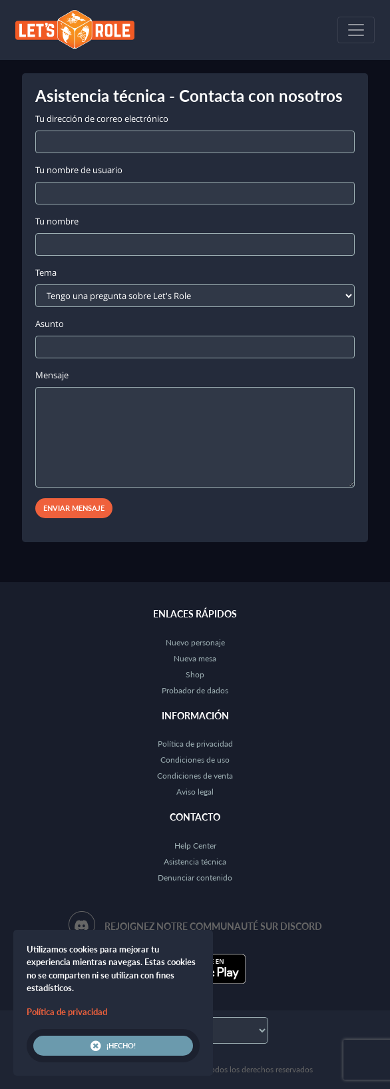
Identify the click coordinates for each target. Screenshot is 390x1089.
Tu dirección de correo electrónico (101, 119)
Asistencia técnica (195, 862)
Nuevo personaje (195, 642)
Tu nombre (57, 221)
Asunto (49, 324)
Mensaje (52, 375)
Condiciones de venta (195, 776)
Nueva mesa (195, 658)
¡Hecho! (113, 1045)
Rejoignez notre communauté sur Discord (213, 926)
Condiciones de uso (195, 760)
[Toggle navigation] (356, 30)
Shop (195, 674)
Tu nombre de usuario (78, 170)
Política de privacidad (195, 744)
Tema (46, 272)
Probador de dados (195, 690)
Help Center (195, 846)
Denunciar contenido (195, 878)
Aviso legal (195, 792)
